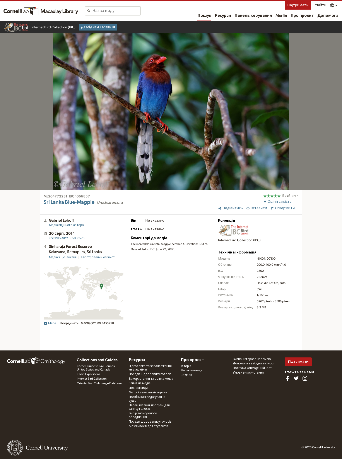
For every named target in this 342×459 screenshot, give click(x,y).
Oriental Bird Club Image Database (99, 383)
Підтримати (298, 5)
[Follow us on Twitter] (296, 378)
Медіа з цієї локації (63, 257)
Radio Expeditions (88, 374)
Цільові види (138, 387)
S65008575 (66, 238)
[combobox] (116, 11)
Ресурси (223, 16)
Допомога (328, 16)
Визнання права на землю (252, 359)
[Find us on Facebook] (287, 378)
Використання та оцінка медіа (151, 378)
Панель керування (253, 16)
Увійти (321, 5)
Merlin (281, 16)
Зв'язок (186, 375)
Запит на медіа (139, 383)
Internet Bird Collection (92, 378)
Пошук (204, 16)
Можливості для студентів (148, 426)
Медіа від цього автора (66, 225)
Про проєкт (302, 16)
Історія (186, 366)
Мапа (50, 323)
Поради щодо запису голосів (150, 374)
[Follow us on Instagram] (305, 378)
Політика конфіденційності (252, 368)
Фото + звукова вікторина (148, 392)
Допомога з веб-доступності (254, 363)
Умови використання (248, 372)
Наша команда (191, 370)
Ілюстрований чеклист (98, 257)
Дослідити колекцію (98, 27)
